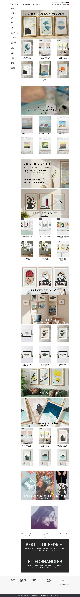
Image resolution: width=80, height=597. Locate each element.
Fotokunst (12, 26)
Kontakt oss (13, 579)
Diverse (12, 28)
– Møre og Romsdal (14, 51)
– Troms (12, 47)
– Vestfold (12, 57)
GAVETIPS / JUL (13, 32)
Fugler (12, 23)
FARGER (12, 64)
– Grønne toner (13, 69)
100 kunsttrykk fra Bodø (14, 18)
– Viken (12, 59)
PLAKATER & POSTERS (14, 19)
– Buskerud (12, 56)
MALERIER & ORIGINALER (15, 39)
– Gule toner (13, 67)
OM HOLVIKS (13, 580)
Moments (12, 17)
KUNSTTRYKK (13, 12)
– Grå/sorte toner (13, 71)
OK (59, 595)
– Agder (12, 54)
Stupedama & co (13, 14)
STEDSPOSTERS (13, 42)
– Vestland (12, 52)
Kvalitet (33, 580)
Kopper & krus (13, 34)
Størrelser (34, 579)
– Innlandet (12, 62)
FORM (12, 27)
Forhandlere (59, 4)
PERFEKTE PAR (13, 31)
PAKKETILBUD (13, 29)
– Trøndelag (12, 49)
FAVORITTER (37, 4)
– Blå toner (12, 66)
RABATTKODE (27, 4)
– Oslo (12, 61)
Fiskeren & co (13, 21)
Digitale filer (12, 38)
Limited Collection (13, 13)
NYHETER (22, 4)
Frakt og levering (23, 579)
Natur (12, 22)
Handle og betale (23, 580)
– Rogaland (12, 53)
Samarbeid (48, 581)
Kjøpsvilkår (21, 581)
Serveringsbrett (13, 37)
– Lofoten (12, 44)
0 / (65, 2)
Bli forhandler (49, 580)
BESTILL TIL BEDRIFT (14, 41)
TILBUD (32, 4)
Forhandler (49, 579)
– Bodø (12, 43)
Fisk (11, 16)
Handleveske (13, 36)
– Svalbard (12, 63)
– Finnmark (12, 48)
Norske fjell (12, 24)
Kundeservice (54, 4)
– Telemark (12, 58)
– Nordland (12, 46)
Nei (61, 595)
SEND (64, 584)
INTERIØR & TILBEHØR (14, 33)
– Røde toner (13, 68)
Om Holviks (64, 4)
